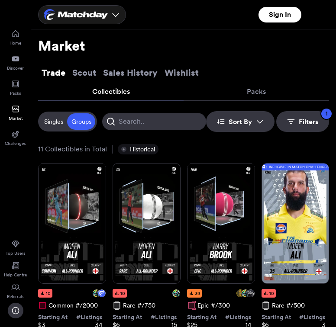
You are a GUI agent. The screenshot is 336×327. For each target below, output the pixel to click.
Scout (84, 72)
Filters (308, 118)
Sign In (280, 14)
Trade (53, 72)
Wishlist (182, 72)
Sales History (130, 72)
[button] (138, 149)
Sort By (240, 121)
